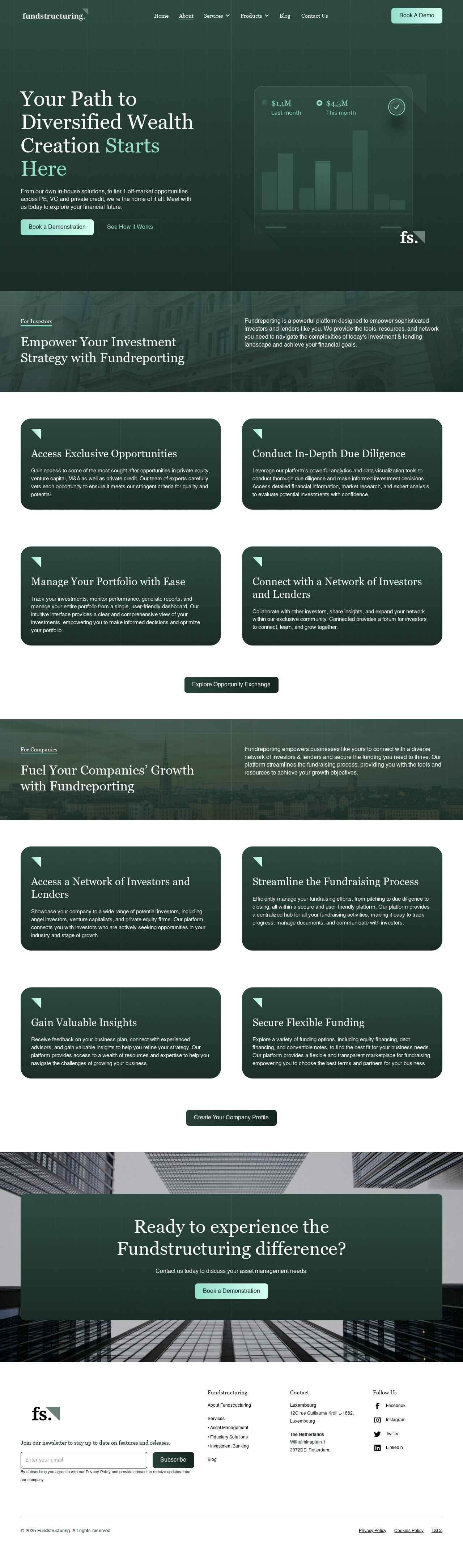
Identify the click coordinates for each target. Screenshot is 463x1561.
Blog (285, 15)
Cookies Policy (409, 1530)
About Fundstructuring (229, 1405)
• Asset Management (228, 1427)
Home (161, 15)
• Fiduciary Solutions (228, 1437)
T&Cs (437, 1530)
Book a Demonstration (57, 227)
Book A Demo (416, 16)
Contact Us (314, 15)
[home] (55, 15)
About (186, 15)
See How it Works (130, 227)
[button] (217, 16)
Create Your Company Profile (231, 1118)
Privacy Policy (372, 1530)
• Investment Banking (228, 1446)
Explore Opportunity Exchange (231, 685)
